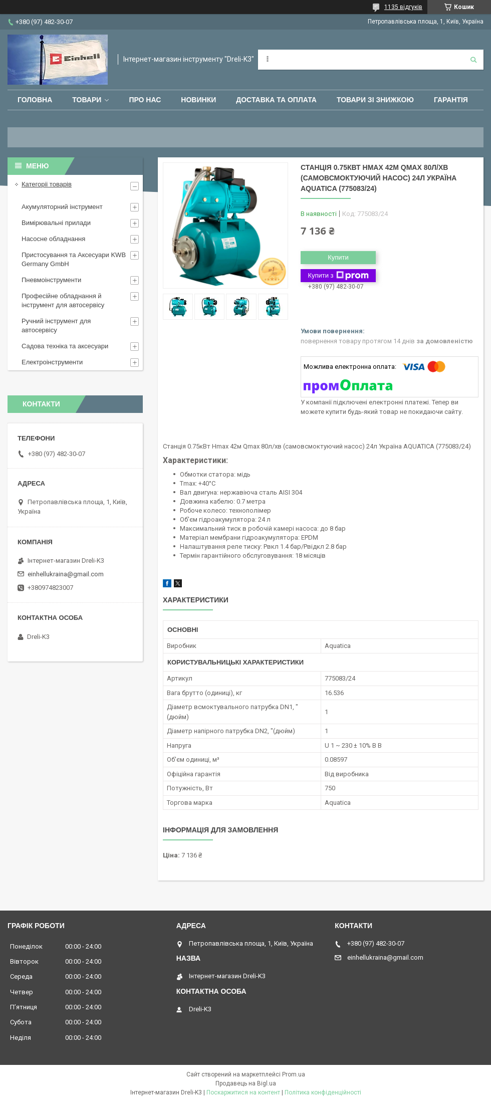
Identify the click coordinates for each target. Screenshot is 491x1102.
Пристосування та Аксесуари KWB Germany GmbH (74, 259)
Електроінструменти (52, 362)
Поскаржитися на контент (243, 1092)
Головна (35, 100)
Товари (86, 100)
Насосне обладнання (53, 239)
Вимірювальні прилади (56, 223)
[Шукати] (473, 60)
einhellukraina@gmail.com (66, 574)
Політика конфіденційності (323, 1092)
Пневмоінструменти (51, 280)
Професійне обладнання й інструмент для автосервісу (63, 300)
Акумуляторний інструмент (62, 206)
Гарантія (451, 100)
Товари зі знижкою (375, 100)
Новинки (198, 100)
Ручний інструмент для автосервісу (56, 325)
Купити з (338, 275)
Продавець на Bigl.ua (245, 1083)
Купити (338, 257)
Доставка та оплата (276, 100)
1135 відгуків (403, 7)
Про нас (145, 100)
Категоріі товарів (47, 184)
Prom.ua (293, 1074)
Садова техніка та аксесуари (65, 346)
